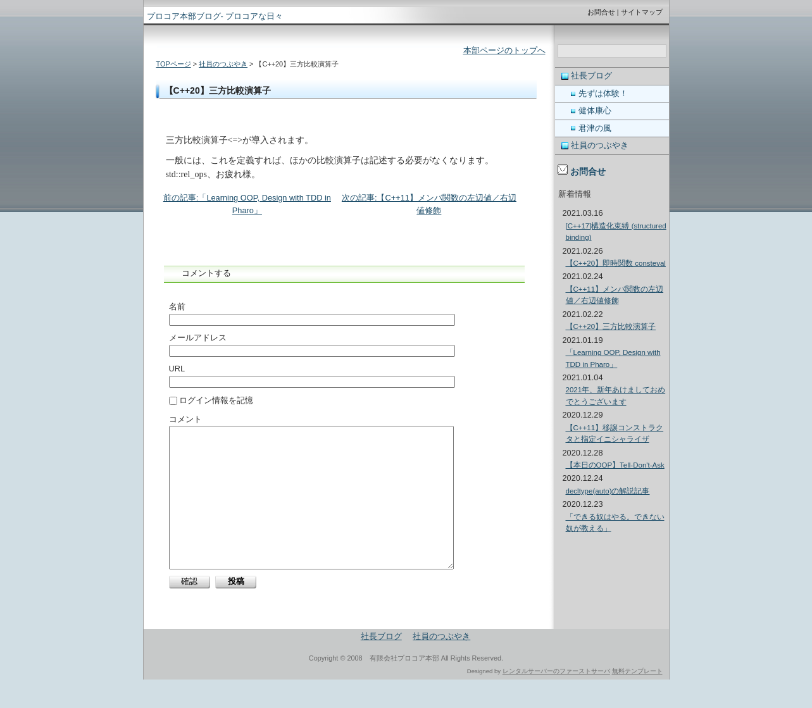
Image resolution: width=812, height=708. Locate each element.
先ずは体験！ (603, 93)
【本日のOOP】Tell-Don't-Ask (615, 465)
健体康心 (594, 110)
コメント (185, 419)
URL (177, 368)
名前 (177, 306)
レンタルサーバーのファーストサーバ (556, 699)
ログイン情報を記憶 (211, 400)
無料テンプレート (637, 699)
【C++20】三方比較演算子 (611, 326)
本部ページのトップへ (504, 50)
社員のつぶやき (223, 64)
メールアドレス (198, 337)
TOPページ (173, 64)
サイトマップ (642, 12)
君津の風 (594, 128)
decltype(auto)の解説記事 (608, 491)
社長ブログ (591, 75)
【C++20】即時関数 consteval (616, 263)
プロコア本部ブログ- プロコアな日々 (215, 16)
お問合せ (601, 12)
